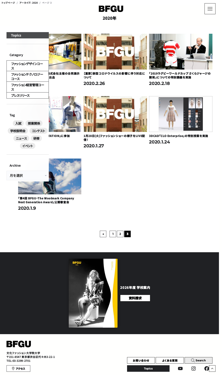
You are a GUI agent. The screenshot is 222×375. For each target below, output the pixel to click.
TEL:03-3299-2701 (18, 342)
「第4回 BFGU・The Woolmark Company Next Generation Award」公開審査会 (85, 179)
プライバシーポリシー (17, 366)
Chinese (171, 366)
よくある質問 (170, 342)
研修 (43, 148)
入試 (11, 141)
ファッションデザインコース (25, 76)
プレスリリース (18, 111)
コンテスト (15, 148)
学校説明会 (40, 141)
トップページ (8, 2)
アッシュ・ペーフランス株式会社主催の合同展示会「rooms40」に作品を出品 (88, 68)
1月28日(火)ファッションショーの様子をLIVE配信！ (138, 124)
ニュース (30, 148)
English (193, 366)
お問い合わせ (141, 342)
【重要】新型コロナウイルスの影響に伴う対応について (138, 67)
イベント (28, 155)
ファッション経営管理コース (25, 99)
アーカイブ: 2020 (28, 2)
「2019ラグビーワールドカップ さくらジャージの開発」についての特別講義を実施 (188, 68)
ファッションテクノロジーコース (27, 88)
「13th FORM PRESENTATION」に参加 (88, 124)
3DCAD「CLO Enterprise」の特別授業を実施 (188, 124)
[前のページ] (126, 215)
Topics (14, 42)
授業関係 (24, 141)
